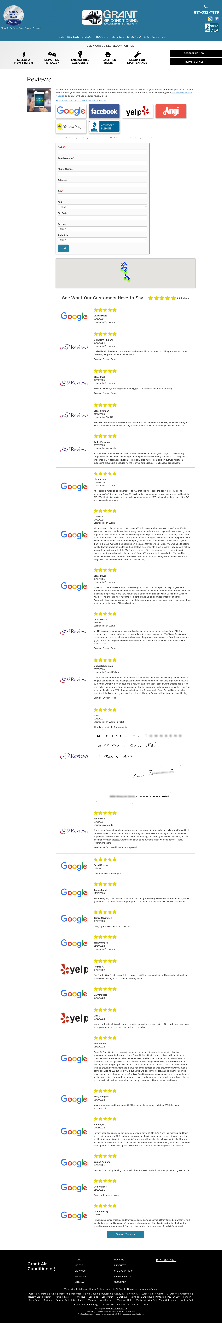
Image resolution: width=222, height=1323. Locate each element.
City (60, 185)
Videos (87, 36)
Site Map (81, 1277)
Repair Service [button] (195, 62)
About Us (158, 36)
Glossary (121, 1277)
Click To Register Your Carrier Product (21, 28)
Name (61, 141)
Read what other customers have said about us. (81, 100)
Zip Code (62, 207)
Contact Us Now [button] (196, 53)
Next (63, 242)
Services (117, 36)
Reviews (73, 36)
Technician (63, 229)
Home (60, 36)
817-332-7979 (166, 1254)
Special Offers (138, 36)
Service (62, 218)
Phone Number (66, 163)
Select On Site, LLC (119, 1305)
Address (62, 174)
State (60, 196)
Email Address (66, 152)
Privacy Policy (124, 1271)
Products (101, 36)
